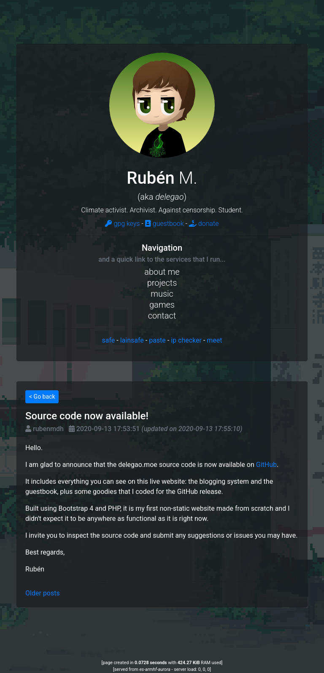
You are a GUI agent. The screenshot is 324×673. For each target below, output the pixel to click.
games (162, 305)
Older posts (42, 593)
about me (161, 272)
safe (108, 340)
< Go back (42, 396)
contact (162, 316)
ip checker (186, 340)
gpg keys (122, 224)
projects (162, 283)
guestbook (164, 224)
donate (204, 224)
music (162, 294)
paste (157, 340)
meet (214, 340)
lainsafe (132, 340)
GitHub (266, 465)
